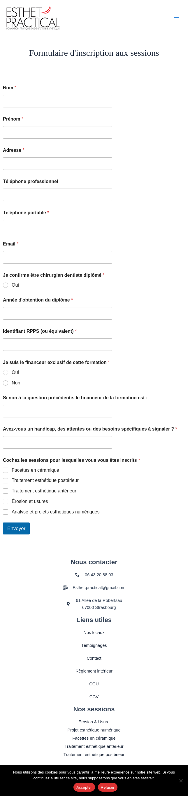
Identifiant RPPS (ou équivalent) (40, 331)
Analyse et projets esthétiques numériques (56, 511)
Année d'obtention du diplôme (38, 299)
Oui (15, 285)
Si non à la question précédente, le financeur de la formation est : (75, 397)
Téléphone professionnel (30, 181)
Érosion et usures (30, 501)
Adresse (13, 150)
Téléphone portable (26, 212)
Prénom (13, 118)
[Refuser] (181, 780)
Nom (9, 87)
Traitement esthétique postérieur (45, 480)
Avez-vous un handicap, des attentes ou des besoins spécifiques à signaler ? (90, 428)
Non (16, 382)
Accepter (84, 787)
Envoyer (16, 528)
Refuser (108, 787)
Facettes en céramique (35, 470)
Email (10, 243)
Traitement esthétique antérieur (44, 490)
